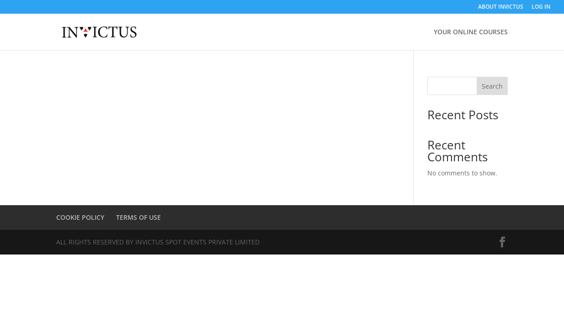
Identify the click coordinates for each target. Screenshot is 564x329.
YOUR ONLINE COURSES (471, 32)
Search (492, 86)
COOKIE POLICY (80, 217)
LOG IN (541, 7)
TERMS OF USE (138, 217)
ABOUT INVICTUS (500, 7)
